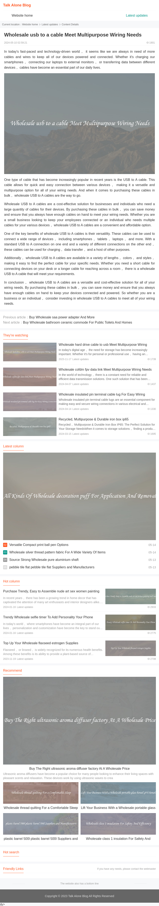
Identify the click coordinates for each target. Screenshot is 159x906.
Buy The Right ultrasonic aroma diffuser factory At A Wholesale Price (79, 768)
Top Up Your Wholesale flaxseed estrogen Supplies (40, 643)
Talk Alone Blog (17, 5)
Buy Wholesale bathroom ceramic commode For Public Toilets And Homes (77, 322)
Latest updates (137, 15)
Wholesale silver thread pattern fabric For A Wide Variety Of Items (57, 552)
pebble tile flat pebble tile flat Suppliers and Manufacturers (51, 567)
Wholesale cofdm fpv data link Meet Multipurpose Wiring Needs (105, 369)
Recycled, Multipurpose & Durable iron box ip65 (94, 419)
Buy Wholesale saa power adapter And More (62, 317)
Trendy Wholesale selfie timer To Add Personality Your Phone (48, 617)
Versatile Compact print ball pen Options (38, 545)
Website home (22, 15)
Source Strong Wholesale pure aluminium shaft (43, 559)
